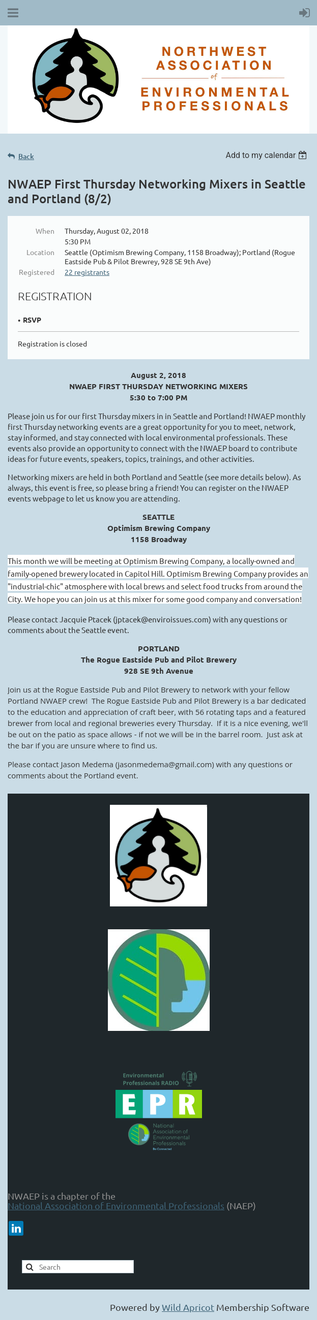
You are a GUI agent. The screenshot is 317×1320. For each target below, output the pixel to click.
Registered (36, 271)
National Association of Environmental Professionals (116, 1205)
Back (26, 156)
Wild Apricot (188, 1307)
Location (40, 252)
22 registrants (87, 271)
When (45, 230)
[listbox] (267, 155)
